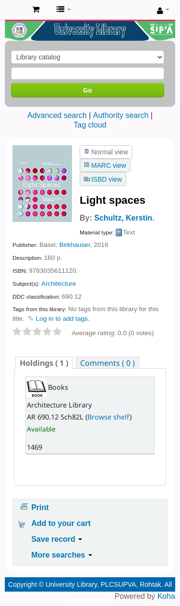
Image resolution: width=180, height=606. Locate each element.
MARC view (108, 165)
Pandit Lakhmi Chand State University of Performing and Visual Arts (15, 10)
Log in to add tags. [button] (63, 318)
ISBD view (106, 179)
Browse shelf (108, 416)
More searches (61, 555)
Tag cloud (90, 125)
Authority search (121, 115)
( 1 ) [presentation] (44, 363)
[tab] (43, 363)
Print (39, 507)
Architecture (58, 283)
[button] (36, 9)
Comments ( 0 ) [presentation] (107, 363)
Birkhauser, (75, 244)
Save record (56, 539)
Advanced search (57, 115)
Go (87, 89)
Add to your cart (61, 523)
